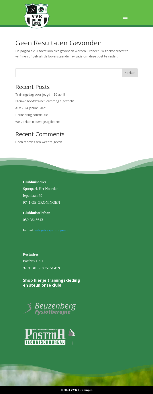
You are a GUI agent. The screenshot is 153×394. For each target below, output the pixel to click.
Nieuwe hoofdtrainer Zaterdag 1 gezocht (44, 101)
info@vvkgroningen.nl (52, 230)
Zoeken (129, 73)
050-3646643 (33, 220)
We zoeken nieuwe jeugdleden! (37, 122)
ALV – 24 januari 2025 (31, 108)
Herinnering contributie (31, 115)
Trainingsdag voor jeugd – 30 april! (40, 94)
